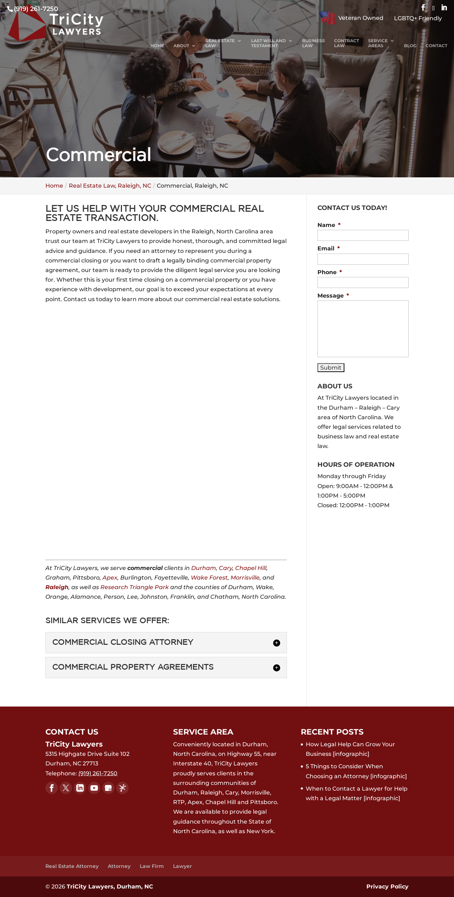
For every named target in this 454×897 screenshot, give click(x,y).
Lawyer (182, 866)
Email (328, 248)
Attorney (119, 866)
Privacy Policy (387, 886)
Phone (329, 272)
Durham (203, 568)
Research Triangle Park (134, 587)
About (181, 45)
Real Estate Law (220, 43)
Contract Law (346, 43)
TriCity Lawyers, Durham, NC (110, 886)
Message (333, 295)
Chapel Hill (250, 568)
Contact (436, 45)
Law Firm (152, 866)
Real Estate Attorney (72, 866)
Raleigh (56, 587)
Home (157, 45)
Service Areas (378, 43)
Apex (110, 577)
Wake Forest (209, 577)
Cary (225, 568)
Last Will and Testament (268, 43)
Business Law (313, 43)
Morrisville (245, 577)
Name (328, 225)
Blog (410, 45)
